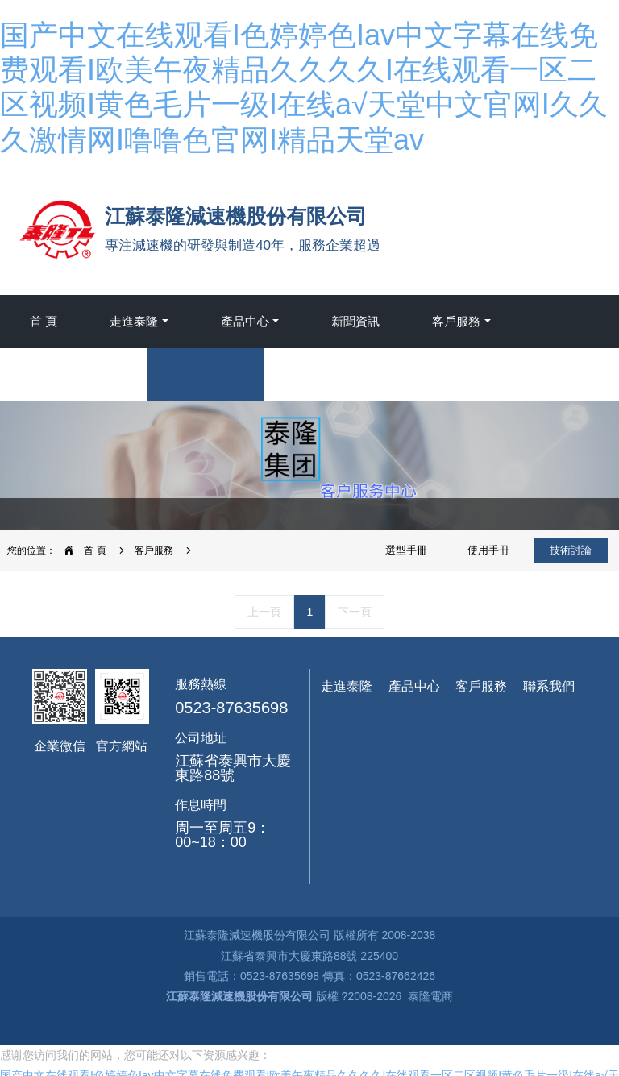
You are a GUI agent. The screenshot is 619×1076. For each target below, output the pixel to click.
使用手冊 (488, 550)
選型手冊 (406, 550)
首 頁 (43, 321)
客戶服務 (154, 550)
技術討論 (571, 550)
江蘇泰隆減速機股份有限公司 (241, 996)
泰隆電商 (430, 996)
